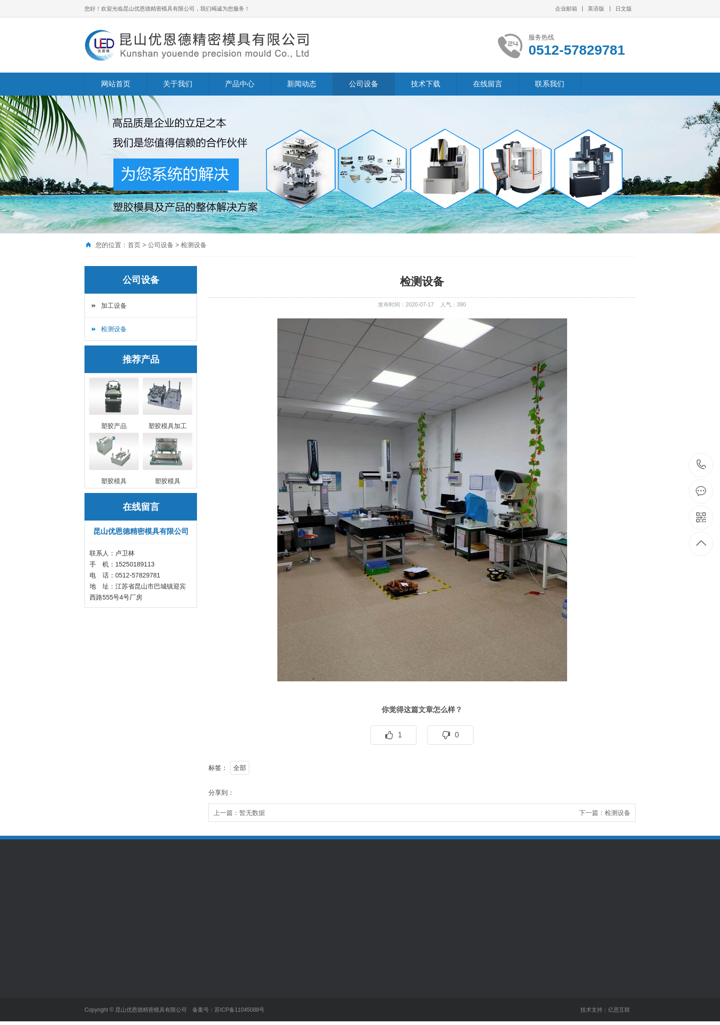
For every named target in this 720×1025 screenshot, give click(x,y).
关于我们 (177, 84)
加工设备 (114, 305)
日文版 (623, 9)
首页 (134, 245)
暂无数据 (252, 812)
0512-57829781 (701, 465)
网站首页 (115, 84)
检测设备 (194, 245)
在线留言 (487, 84)
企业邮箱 (566, 9)
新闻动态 (301, 84)
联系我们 (549, 84)
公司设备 (363, 84)
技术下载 (425, 84)
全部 (239, 767)
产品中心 (239, 84)
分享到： (221, 792)
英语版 (596, 9)
